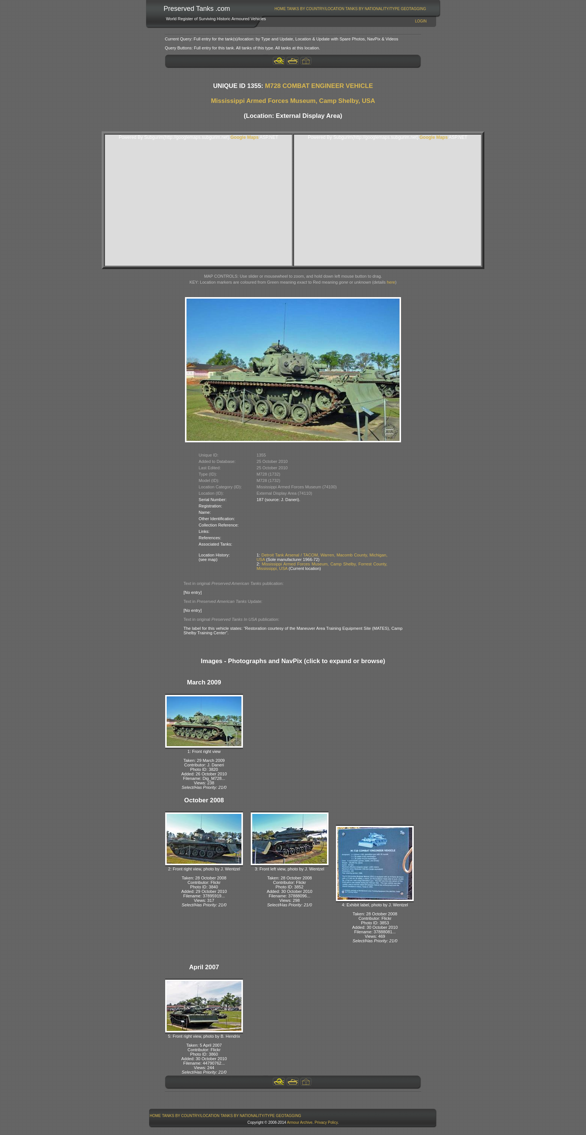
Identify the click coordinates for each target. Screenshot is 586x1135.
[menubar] (350, 9)
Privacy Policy (326, 1122)
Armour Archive (299, 1122)
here (391, 282)
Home (280, 9)
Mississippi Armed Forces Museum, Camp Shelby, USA (293, 100)
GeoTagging (413, 9)
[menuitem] (280, 9)
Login (420, 21)
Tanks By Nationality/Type (372, 9)
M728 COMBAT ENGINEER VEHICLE (319, 85)
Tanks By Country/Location (316, 9)
